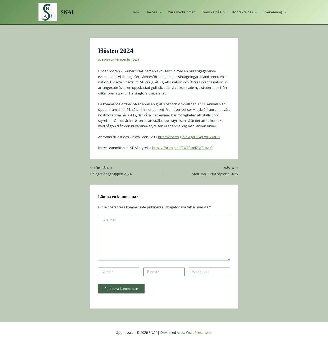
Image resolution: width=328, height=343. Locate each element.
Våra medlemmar (181, 12)
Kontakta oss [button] (244, 12)
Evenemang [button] (275, 12)
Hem (135, 12)
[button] (159, 12)
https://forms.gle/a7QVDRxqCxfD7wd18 (189, 137)
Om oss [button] (153, 12)
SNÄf (67, 12)
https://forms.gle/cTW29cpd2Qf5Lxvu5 (182, 147)
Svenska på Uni (213, 12)
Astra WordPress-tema (195, 332)
